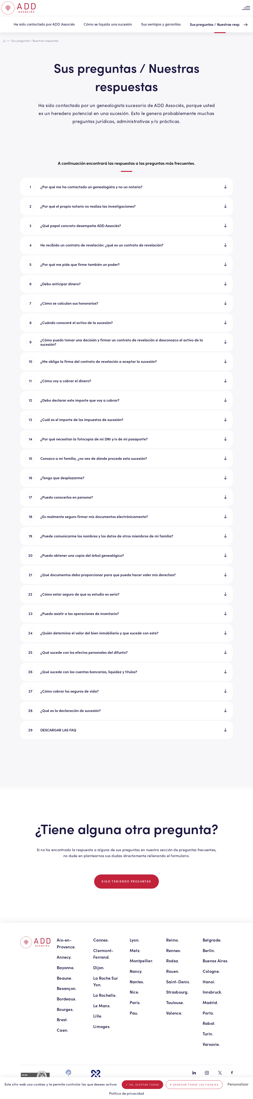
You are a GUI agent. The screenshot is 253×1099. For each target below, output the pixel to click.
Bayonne (66, 967)
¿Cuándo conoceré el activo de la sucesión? (76, 322)
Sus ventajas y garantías (161, 24)
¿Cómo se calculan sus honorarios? (69, 303)
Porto (208, 1013)
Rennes (173, 950)
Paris (135, 1002)
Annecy (64, 957)
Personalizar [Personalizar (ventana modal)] (237, 1084)
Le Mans (102, 1005)
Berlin (209, 950)
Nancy (136, 971)
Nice (134, 992)
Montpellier (141, 960)
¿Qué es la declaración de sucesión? (70, 710)
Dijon (99, 967)
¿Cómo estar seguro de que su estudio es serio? (79, 594)
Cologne (211, 971)
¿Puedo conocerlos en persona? (66, 497)
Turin (208, 1033)
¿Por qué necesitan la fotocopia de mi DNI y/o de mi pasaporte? (94, 438)
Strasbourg (177, 992)
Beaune (64, 978)
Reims (172, 940)
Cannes (101, 940)
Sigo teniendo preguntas (126, 881)
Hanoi (209, 981)
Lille (98, 1016)
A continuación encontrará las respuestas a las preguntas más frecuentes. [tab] (126, 163)
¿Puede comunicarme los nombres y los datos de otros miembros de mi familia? (106, 535)
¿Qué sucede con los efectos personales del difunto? (84, 652)
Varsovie (211, 1044)
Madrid (210, 1002)
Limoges (102, 1026)
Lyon (134, 940)
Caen (62, 1030)
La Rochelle (104, 995)
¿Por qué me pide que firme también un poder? (80, 264)
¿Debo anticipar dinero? (60, 283)
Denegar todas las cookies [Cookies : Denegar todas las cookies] (194, 1084)
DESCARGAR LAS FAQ (58, 729)
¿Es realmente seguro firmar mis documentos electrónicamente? (94, 516)
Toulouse (175, 1002)
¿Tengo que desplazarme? (62, 477)
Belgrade (212, 940)
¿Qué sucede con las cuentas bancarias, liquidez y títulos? (88, 671)
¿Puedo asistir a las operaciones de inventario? (79, 613)
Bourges (65, 1009)
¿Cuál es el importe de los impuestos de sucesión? (81, 419)
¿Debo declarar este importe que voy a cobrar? (79, 400)
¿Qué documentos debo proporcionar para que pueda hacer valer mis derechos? (108, 574)
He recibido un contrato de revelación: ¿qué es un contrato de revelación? (101, 244)
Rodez (172, 960)
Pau (134, 1013)
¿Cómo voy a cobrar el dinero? (65, 380)
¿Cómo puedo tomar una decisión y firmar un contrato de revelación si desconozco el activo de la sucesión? (121, 342)
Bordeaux (66, 999)
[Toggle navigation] (246, 8)
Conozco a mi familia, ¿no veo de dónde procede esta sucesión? (93, 458)
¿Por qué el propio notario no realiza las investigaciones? (88, 206)
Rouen (172, 971)
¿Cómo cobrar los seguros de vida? (69, 690)
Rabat (209, 1023)
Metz (135, 950)
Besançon (66, 988)
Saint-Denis (178, 981)
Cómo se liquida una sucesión (108, 24)
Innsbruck (212, 992)
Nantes (137, 981)
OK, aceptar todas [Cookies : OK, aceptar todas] (142, 1084)
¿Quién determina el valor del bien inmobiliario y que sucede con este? (99, 632)
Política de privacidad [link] (126, 1093)
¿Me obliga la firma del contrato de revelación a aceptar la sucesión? (98, 361)
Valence (174, 1013)
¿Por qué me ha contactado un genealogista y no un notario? (91, 186)
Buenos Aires (216, 960)
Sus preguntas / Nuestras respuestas (220, 24)
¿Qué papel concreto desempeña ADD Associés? (80, 225)
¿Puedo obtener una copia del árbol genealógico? (82, 555)
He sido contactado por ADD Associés (44, 24)
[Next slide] (245, 24)
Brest (62, 1019)
